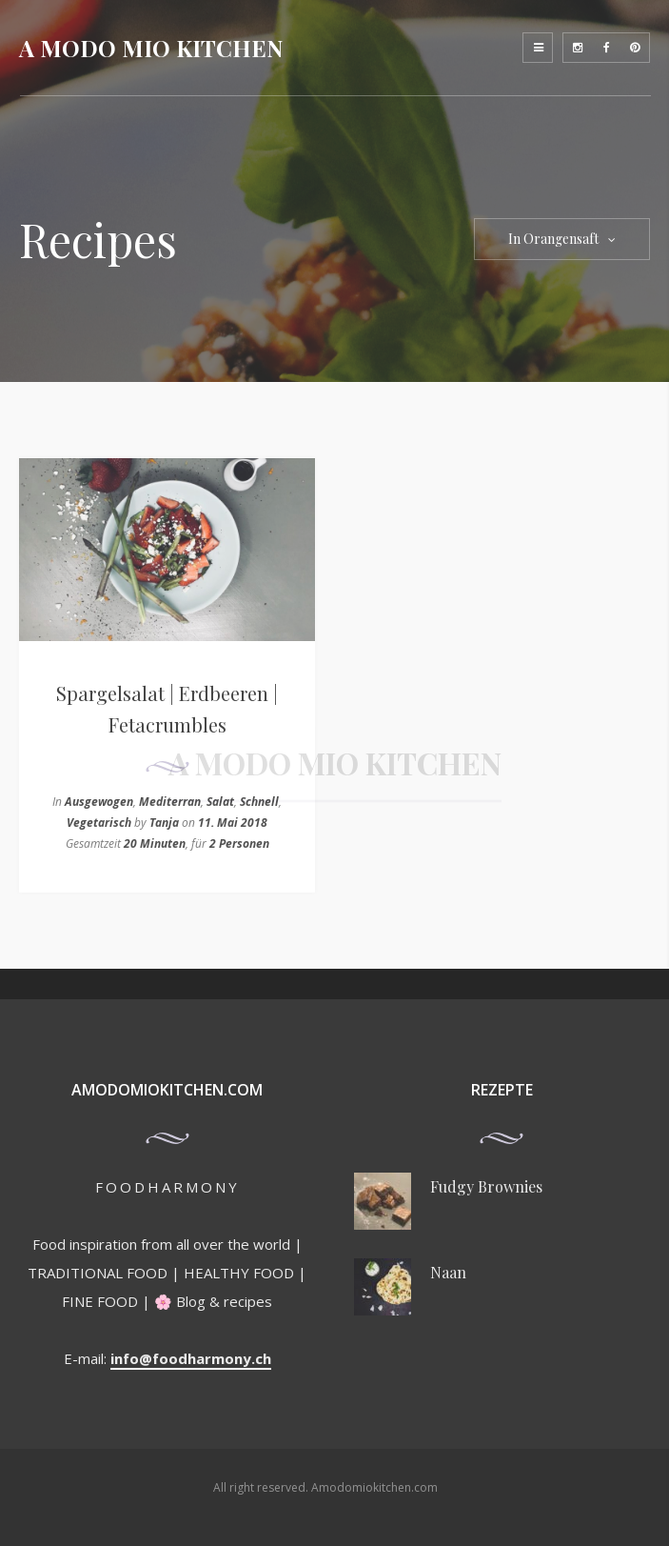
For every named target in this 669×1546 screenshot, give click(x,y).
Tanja (164, 822)
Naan (448, 1272)
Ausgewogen (99, 801)
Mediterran (170, 801)
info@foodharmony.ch (190, 1358)
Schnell (259, 801)
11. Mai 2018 (232, 822)
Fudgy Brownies (486, 1186)
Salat (220, 801)
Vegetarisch (99, 822)
